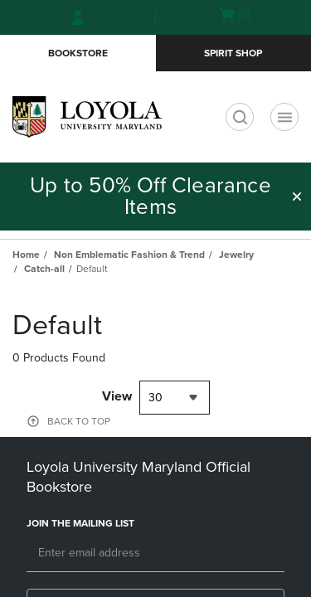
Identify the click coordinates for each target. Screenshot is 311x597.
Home (26, 254)
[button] (297, 196)
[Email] (155, 554)
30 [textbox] (155, 398)
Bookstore (78, 53)
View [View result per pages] (117, 396)
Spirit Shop (233, 53)
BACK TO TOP (78, 421)
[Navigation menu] (284, 117)
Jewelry (236, 254)
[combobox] (174, 398)
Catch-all (44, 268)
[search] (240, 117)
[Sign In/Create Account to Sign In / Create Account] (78, 17)
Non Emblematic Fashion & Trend (129, 254)
